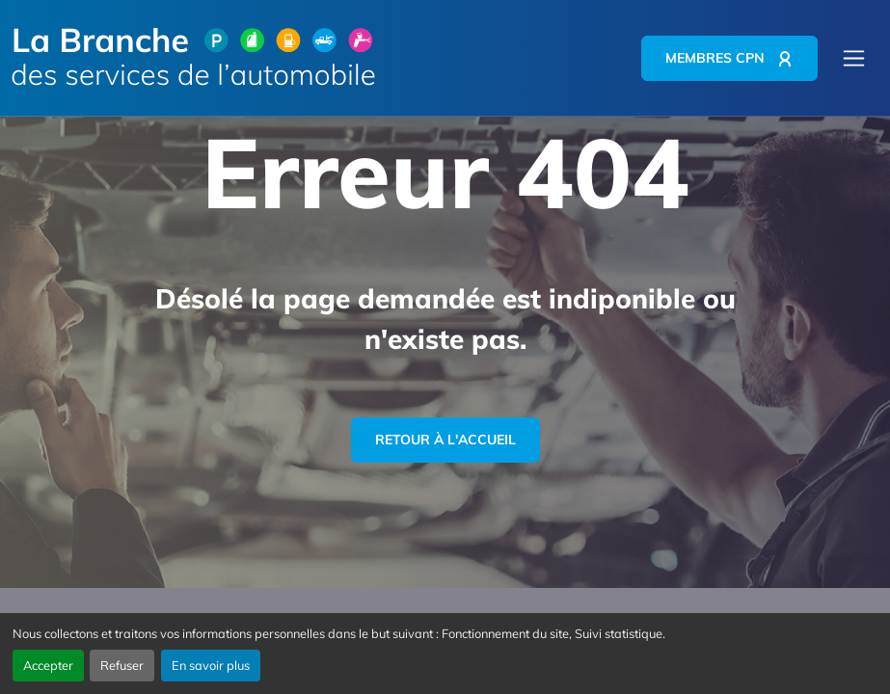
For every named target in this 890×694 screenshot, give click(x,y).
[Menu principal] (853, 58)
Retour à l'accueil (445, 439)
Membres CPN (715, 58)
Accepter (48, 665)
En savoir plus (211, 665)
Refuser (122, 665)
